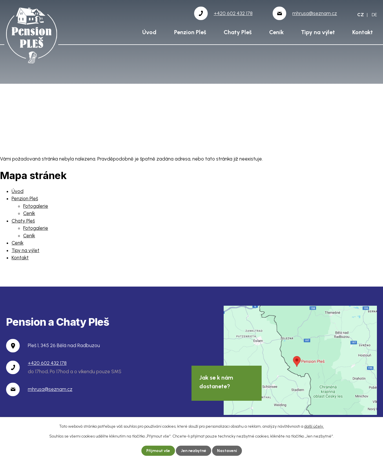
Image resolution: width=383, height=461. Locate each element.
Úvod (149, 32)
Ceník (276, 32)
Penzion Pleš (190, 32)
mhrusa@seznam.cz (50, 389)
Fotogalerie (35, 206)
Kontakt (362, 32)
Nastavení (227, 450)
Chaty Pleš (238, 32)
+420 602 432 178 (47, 363)
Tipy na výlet (318, 32)
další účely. (314, 426)
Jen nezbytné (193, 450)
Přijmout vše (158, 450)
